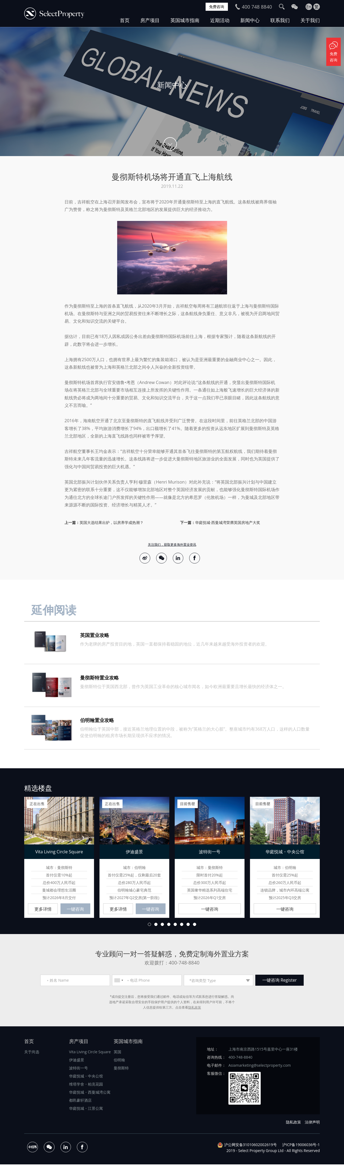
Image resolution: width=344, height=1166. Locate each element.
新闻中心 (250, 20)
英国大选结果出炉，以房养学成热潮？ (112, 522)
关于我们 (310, 20)
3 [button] (162, 926)
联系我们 (280, 20)
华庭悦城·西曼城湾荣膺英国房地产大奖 (227, 522)
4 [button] (168, 926)
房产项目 (150, 20)
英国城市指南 (184, 20)
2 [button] (155, 926)
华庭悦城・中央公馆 (86, 1077)
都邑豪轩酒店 (80, 1101)
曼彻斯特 (121, 1069)
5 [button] (175, 926)
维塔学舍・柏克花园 (86, 1085)
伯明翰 (119, 1061)
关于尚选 (31, 1053)
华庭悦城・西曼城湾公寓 (89, 1093)
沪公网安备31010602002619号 (250, 1146)
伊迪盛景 (76, 1061)
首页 (125, 20)
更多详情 (43, 910)
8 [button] (194, 926)
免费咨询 (215, 6)
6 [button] (181, 926)
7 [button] (188, 926)
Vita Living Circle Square (90, 1053)
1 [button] (149, 926)
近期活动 (220, 20)
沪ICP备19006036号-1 (301, 1146)
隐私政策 (194, 1009)
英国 (117, 1053)
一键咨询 (75, 910)
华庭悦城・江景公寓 (86, 1109)
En (308, 7)
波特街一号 (78, 1069)
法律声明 (312, 1123)
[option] (172, 91)
